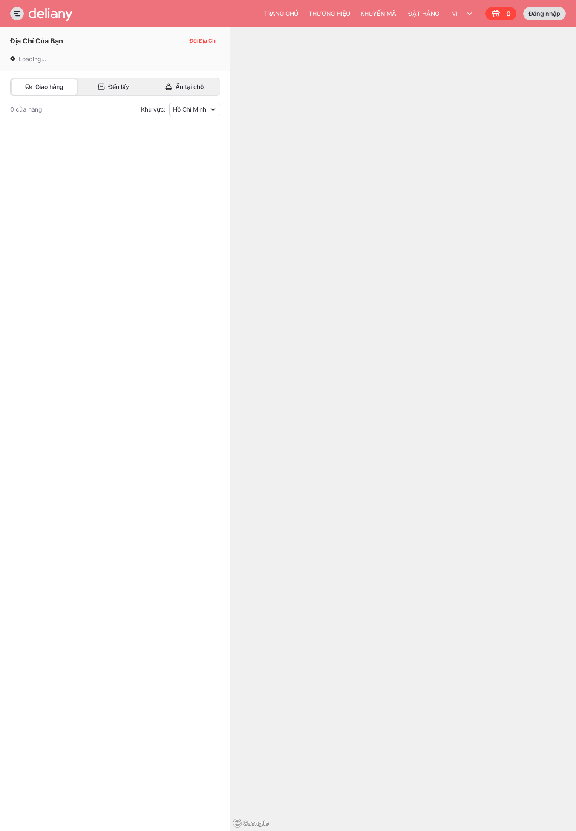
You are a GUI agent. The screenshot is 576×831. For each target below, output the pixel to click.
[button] (97, 161)
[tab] (44, 87)
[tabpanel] (115, 388)
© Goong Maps (556, 827)
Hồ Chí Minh (194, 109)
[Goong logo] (252, 823)
